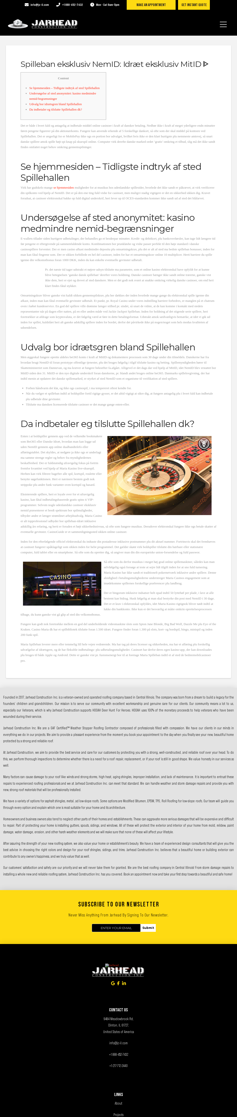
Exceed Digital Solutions (140, 1109)
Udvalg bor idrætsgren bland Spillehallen (55, 104)
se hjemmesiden (63, 187)
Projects (118, 1054)
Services (118, 1065)
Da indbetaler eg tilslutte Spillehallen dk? (55, 109)
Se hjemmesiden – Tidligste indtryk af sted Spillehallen (64, 88)
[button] (223, 21)
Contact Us (118, 1076)
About (118, 1042)
